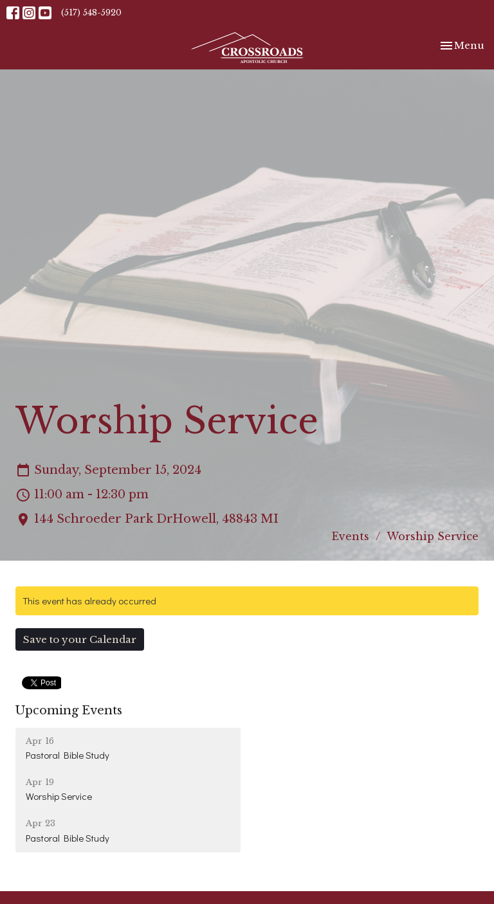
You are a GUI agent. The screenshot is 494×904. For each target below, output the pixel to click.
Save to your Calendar (79, 639)
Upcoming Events (68, 710)
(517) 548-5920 (91, 12)
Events (350, 536)
